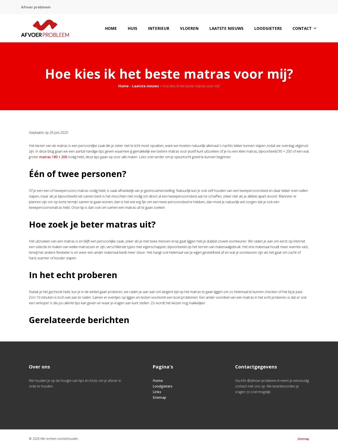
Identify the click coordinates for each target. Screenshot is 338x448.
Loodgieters (268, 28)
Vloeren (189, 28)
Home (111, 28)
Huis (132, 28)
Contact (305, 28)
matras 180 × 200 (53, 157)
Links (157, 391)
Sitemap (159, 397)
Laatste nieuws (226, 28)
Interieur (158, 28)
